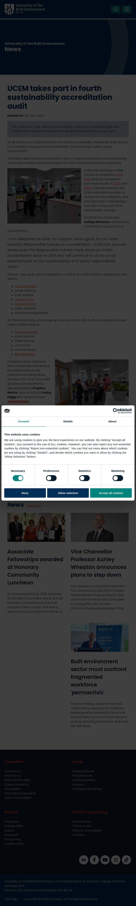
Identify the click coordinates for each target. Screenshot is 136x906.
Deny (25, 493)
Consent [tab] (23, 421)
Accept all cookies (111, 493)
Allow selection (68, 493)
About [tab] (112, 421)
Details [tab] (68, 421)
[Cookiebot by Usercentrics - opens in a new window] (116, 411)
